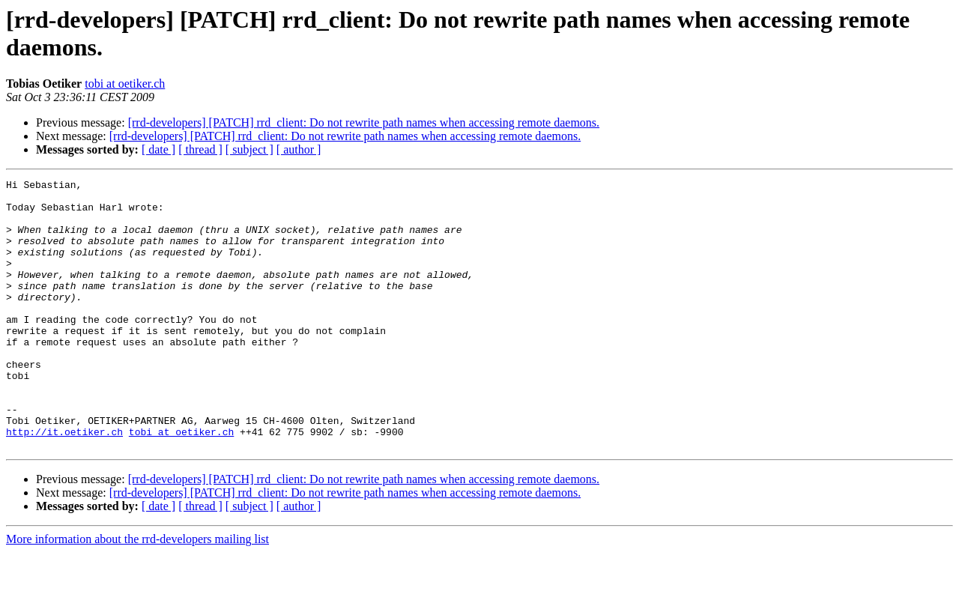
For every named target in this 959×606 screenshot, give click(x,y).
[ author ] (298, 149)
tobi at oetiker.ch (125, 83)
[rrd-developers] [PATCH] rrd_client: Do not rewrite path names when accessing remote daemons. (363, 122)
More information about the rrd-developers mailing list (137, 593)
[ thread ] (200, 149)
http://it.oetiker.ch (64, 483)
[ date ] (158, 149)
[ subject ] (249, 149)
